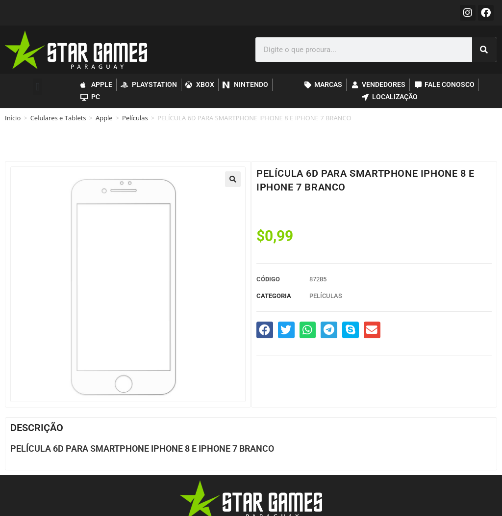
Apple (104, 117)
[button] (37, 87)
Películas (135, 117)
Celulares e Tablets (58, 117)
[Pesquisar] (484, 49)
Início (13, 117)
